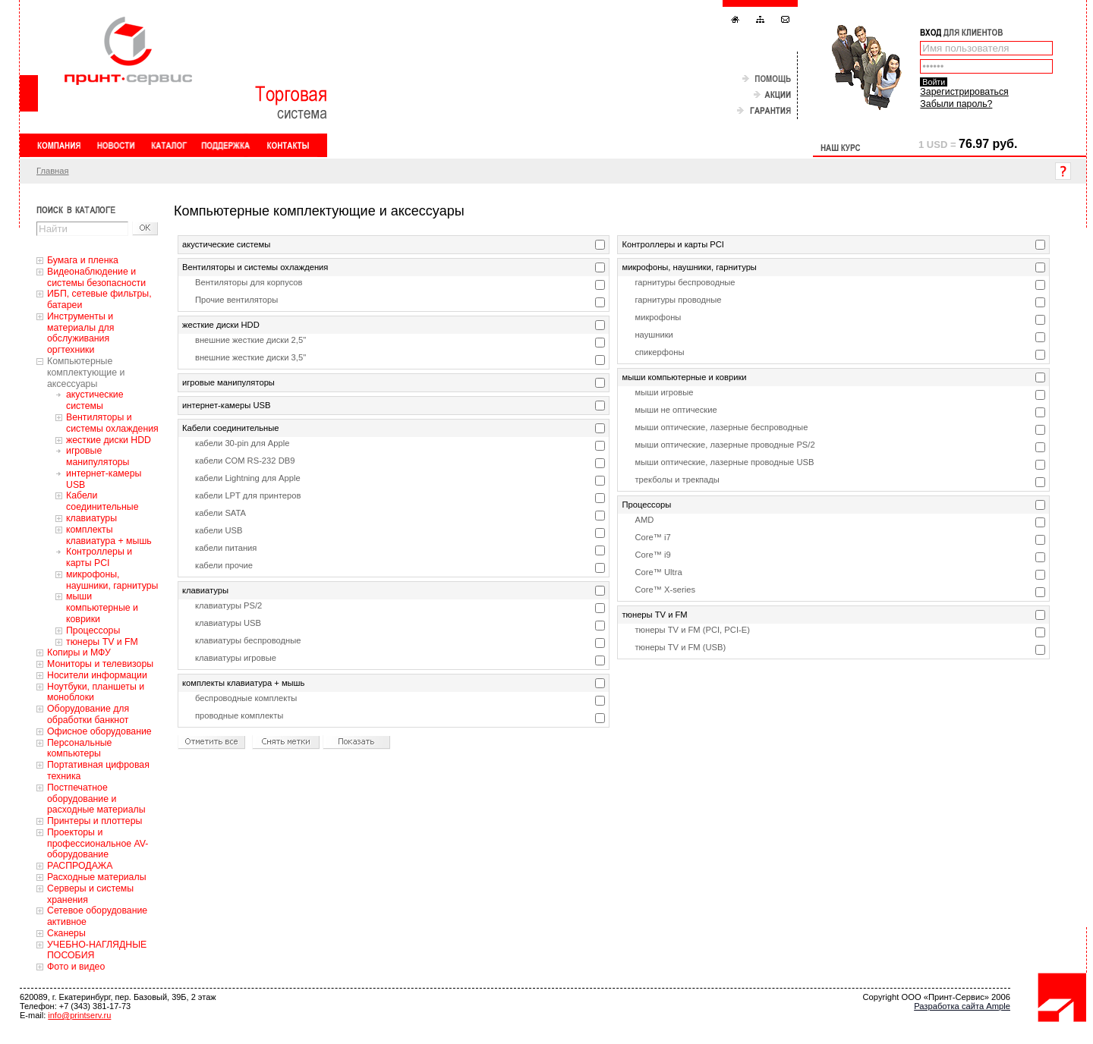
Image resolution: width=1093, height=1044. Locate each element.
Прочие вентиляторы (236, 299)
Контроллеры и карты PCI (99, 557)
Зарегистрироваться (964, 91)
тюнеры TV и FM (102, 642)
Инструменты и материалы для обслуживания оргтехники (80, 333)
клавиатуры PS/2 (228, 605)
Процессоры (93, 630)
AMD (644, 519)
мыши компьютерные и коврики (102, 607)
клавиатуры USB (228, 622)
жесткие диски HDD (108, 440)
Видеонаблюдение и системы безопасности (96, 277)
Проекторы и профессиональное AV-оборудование (97, 843)
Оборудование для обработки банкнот (88, 714)
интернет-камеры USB (226, 405)
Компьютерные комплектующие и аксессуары (85, 372)
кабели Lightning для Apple (248, 478)
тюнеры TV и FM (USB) (680, 647)
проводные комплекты (239, 715)
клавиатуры (91, 518)
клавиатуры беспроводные (248, 640)
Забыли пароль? (956, 104)
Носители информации (97, 675)
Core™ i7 (652, 537)
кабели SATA (220, 512)
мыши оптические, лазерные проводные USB (724, 462)
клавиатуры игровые (235, 657)
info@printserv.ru (79, 1015)
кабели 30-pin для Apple (242, 443)
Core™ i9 (652, 554)
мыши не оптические (676, 409)
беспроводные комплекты (246, 698)
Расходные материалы (96, 877)
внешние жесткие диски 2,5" (250, 339)
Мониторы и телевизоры (100, 664)
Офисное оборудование (99, 731)
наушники (653, 334)
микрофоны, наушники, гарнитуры (112, 580)
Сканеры (66, 933)
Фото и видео (76, 966)
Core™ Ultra (658, 572)
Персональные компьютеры (79, 748)
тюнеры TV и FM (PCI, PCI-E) (692, 629)
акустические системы (95, 400)
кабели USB (218, 530)
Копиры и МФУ (79, 652)
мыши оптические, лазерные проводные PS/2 (724, 444)
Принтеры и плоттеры (94, 821)
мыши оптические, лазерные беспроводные (721, 427)
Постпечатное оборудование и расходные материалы (96, 799)
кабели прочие (224, 565)
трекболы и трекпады (677, 479)
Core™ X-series (665, 589)
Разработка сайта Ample (962, 1006)
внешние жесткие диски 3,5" (250, 357)
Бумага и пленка (82, 260)
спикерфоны (659, 352)
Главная (52, 170)
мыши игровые (664, 392)
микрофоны (658, 317)
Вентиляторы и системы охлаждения (112, 423)
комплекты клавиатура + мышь (109, 535)
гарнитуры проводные (678, 299)
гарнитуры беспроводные (685, 282)
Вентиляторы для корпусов (249, 282)
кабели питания (226, 547)
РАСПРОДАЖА (79, 865)
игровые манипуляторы (97, 456)
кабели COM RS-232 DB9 (245, 460)
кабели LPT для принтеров (248, 495)
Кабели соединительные (102, 501)
